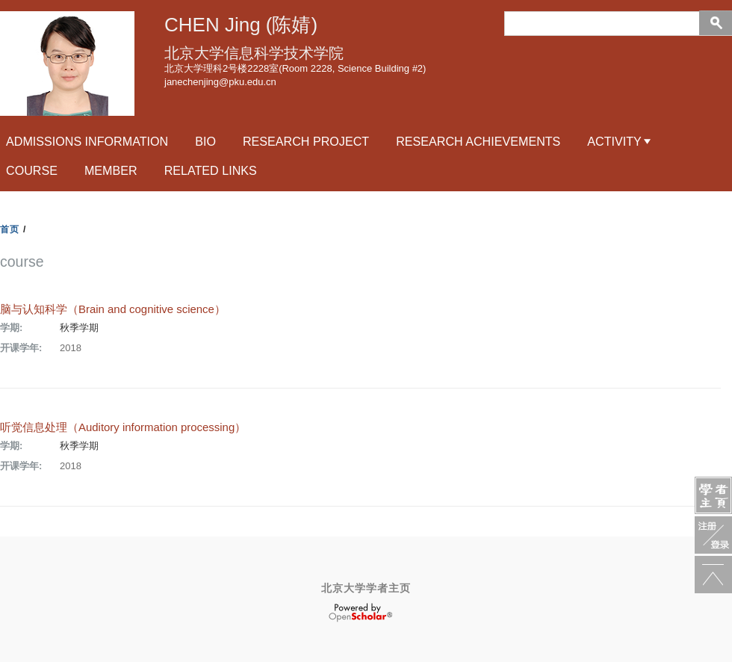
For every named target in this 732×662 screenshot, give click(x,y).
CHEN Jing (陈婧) (240, 24)
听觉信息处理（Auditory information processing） (123, 427)
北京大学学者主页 (366, 588)
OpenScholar (360, 612)
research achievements (478, 141)
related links (210, 170)
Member (110, 170)
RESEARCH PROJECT (306, 141)
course (32, 170)
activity (614, 141)
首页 (9, 229)
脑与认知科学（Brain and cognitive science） (113, 309)
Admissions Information (87, 141)
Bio (205, 141)
